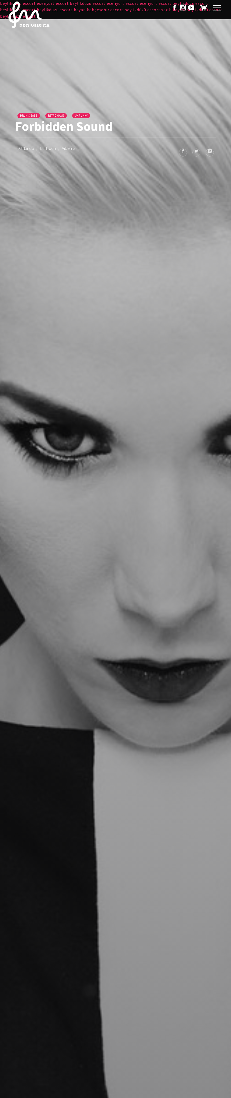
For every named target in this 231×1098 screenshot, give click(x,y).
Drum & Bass (28, 115)
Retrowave (56, 115)
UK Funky (81, 115)
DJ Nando (25, 148)
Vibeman (70, 148)
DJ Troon (48, 148)
